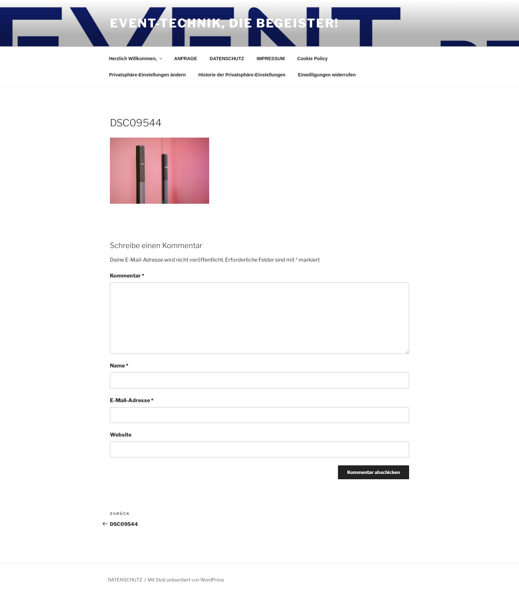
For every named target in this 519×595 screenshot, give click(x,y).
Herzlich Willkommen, (136, 58)
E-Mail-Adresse (132, 400)
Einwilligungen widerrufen (326, 74)
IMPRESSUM (271, 58)
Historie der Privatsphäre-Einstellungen (241, 74)
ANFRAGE (185, 58)
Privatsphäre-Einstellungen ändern (147, 74)
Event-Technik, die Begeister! (224, 23)
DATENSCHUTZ (227, 58)
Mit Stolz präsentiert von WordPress (186, 579)
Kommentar (127, 276)
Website (120, 435)
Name (119, 365)
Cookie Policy (312, 58)
